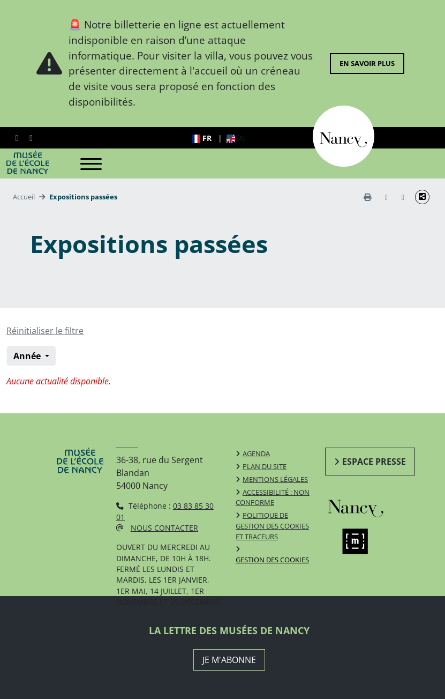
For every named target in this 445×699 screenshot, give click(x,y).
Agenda (256, 453)
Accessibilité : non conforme (273, 497)
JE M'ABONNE (229, 660)
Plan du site (264, 466)
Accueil (24, 197)
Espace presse (374, 461)
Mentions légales (275, 479)
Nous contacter (164, 528)
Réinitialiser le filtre (45, 331)
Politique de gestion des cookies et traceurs (272, 525)
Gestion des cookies (272, 559)
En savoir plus (367, 63)
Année (28, 356)
